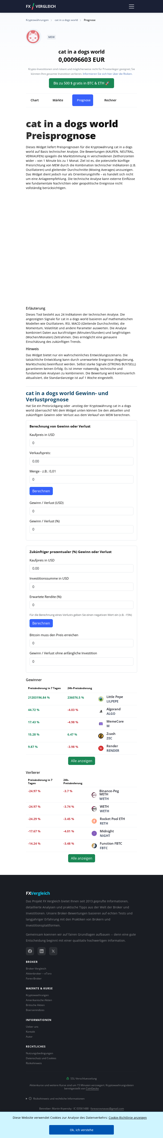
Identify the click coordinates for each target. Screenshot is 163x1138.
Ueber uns (32, 1026)
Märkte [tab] (58, 100)
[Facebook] (30, 951)
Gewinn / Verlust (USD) (46, 503)
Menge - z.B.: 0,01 (43, 471)
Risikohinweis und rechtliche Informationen (57, 1098)
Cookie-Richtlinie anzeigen (128, 1118)
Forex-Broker (34, 978)
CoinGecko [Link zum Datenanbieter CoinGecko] (92, 1088)
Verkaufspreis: (40, 453)
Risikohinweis (34, 1063)
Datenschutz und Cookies (41, 1058)
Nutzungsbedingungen (39, 1053)
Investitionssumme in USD (49, 578)
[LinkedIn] (42, 951)
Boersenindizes (35, 1010)
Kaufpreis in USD (42, 434)
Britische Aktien (35, 1005)
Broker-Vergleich (36, 968)
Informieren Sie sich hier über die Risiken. (107, 74)
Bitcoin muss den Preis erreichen (54, 635)
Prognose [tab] (84, 100)
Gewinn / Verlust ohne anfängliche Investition (63, 653)
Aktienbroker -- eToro (39, 973)
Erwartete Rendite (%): (46, 596)
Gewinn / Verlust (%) (45, 521)
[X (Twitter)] (53, 951)
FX (38, 893)
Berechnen (41, 491)
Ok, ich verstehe (81, 1130)
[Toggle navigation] (131, 6)
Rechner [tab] (110, 100)
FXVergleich (41, 6)
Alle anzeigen (81, 760)
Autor (29, 1036)
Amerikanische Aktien (39, 1000)
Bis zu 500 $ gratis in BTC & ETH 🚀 (81, 83)
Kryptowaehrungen (37, 995)
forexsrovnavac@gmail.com (107, 1108)
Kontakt (30, 1031)
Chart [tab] (35, 100)
